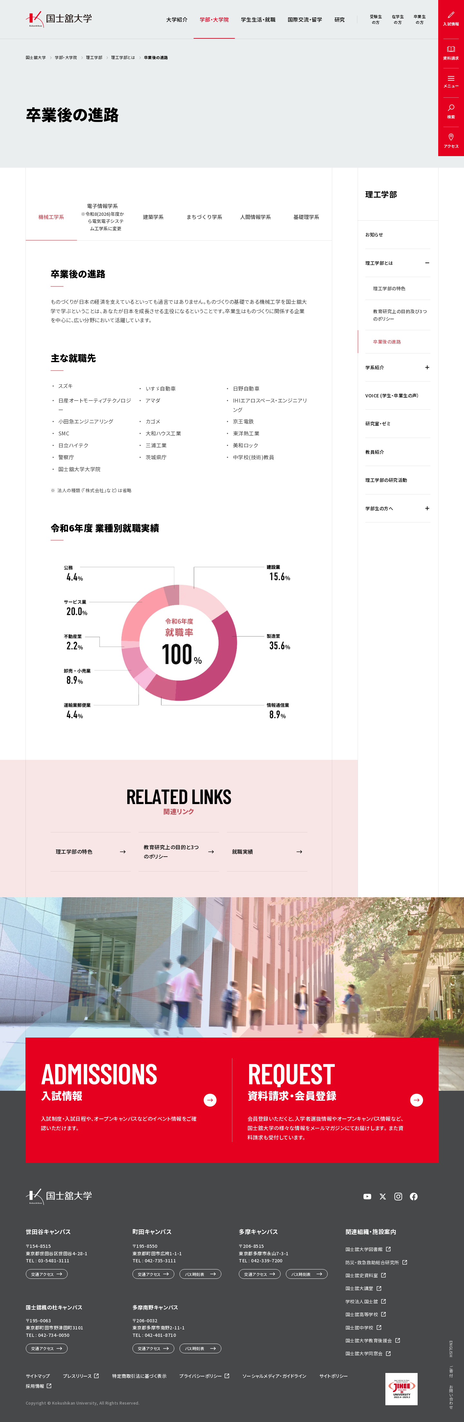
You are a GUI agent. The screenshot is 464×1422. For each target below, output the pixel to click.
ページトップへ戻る (439, 1372)
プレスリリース (77, 1376)
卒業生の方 (420, 19)
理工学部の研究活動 (386, 480)
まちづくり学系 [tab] (204, 217)
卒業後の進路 (387, 341)
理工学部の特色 (389, 288)
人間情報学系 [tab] (255, 217)
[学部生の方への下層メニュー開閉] (427, 508)
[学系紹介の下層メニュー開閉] (427, 367)
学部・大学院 (214, 19)
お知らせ (374, 234)
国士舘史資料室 (361, 1275)
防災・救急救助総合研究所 (372, 1262)
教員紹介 (374, 452)
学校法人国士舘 (361, 1301)
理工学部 (381, 194)
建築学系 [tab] (153, 217)
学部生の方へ (379, 508)
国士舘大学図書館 (364, 1249)
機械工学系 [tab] (51, 217)
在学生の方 (398, 19)
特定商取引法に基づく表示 (139, 1376)
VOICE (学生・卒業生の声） (392, 395)
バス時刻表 (194, 1274)
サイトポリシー (333, 1376)
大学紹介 (177, 19)
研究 (339, 19)
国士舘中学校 (359, 1327)
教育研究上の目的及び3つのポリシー (400, 315)
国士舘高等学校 (361, 1314)
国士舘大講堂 (359, 1288)
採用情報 (35, 1386)
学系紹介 (374, 367)
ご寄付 (451, 443)
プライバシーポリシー (200, 1376)
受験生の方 (376, 19)
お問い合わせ (451, 469)
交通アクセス (42, 1274)
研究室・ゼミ (378, 423)
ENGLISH (451, 421)
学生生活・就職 (258, 19)
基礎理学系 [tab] (306, 217)
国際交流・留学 (305, 19)
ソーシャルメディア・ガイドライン (274, 1376)
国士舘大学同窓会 (364, 1353)
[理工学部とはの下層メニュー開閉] (427, 263)
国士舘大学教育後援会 (368, 1340)
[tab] (102, 217)
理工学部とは (379, 263)
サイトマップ (38, 1376)
